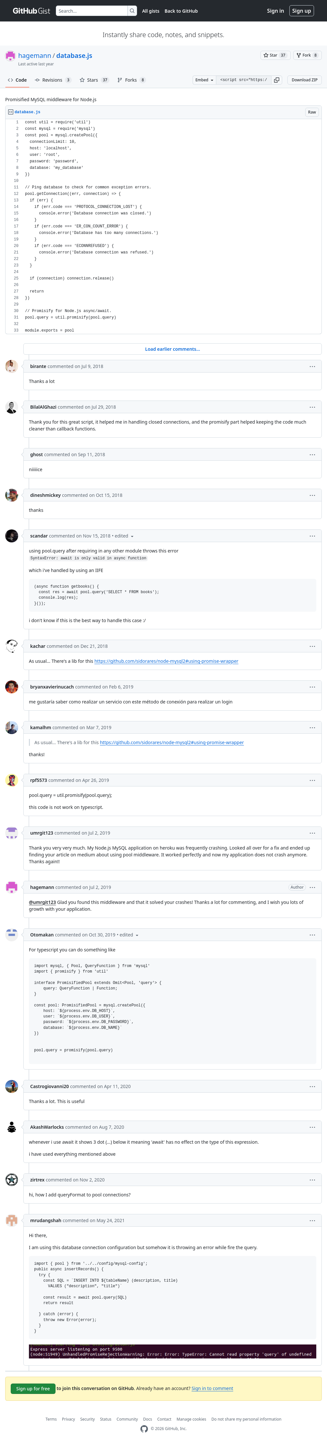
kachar (37, 646)
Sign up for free (33, 1388)
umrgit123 (41, 833)
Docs (147, 1419)
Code (17, 80)
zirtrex (37, 1180)
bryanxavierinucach (52, 687)
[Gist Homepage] (32, 11)
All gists (150, 11)
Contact (164, 1419)
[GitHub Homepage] (144, 1429)
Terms (51, 1419)
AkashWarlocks (47, 1127)
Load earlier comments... (172, 349)
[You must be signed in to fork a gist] (307, 55)
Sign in (275, 10)
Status (105, 1419)
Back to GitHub (181, 11)
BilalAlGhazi (43, 407)
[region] (163, 226)
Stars (95, 80)
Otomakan (42, 935)
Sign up (301, 10)
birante (38, 366)
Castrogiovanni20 (49, 1086)
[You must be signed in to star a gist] (275, 55)
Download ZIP (305, 80)
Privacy (68, 1419)
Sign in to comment (212, 1388)
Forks (131, 80)
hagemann (34, 55)
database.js (74, 55)
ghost (36, 454)
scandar (39, 536)
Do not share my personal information (246, 1419)
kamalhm (40, 727)
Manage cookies (191, 1419)
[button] (276, 80)
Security (87, 1419)
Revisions (53, 80)
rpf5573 (38, 780)
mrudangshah (45, 1220)
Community (127, 1419)
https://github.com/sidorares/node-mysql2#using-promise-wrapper (166, 661)
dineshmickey (45, 495)
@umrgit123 (42, 902)
